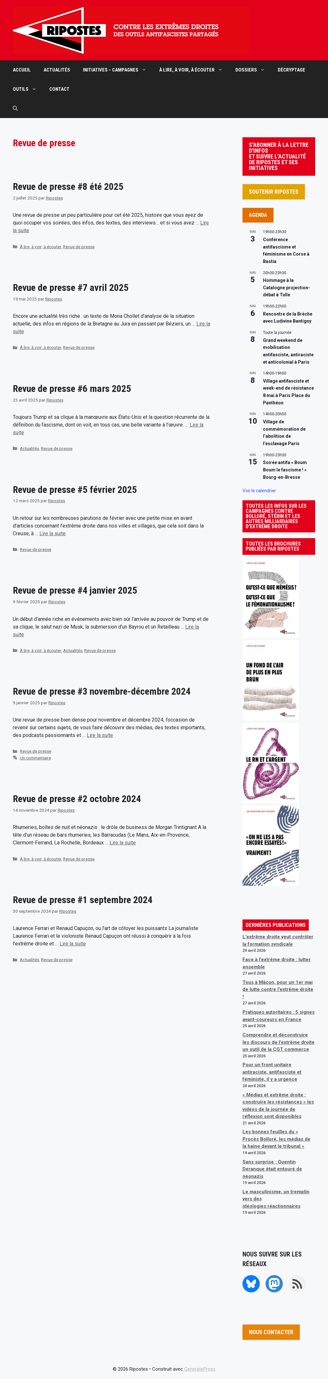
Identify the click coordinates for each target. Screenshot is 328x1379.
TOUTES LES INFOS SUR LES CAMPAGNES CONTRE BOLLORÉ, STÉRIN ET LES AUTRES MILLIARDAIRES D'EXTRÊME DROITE (276, 516)
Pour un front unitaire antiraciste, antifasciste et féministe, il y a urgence (271, 1072)
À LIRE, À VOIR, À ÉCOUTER (194, 70)
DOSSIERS (253, 70)
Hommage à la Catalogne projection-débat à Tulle (286, 287)
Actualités (29, 448)
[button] (15, 108)
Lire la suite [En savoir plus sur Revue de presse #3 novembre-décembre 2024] (100, 735)
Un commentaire (35, 757)
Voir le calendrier (259, 490)
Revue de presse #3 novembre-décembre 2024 (102, 691)
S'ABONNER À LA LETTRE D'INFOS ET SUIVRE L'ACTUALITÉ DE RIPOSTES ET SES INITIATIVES (278, 156)
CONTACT (59, 89)
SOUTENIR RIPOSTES (274, 191)
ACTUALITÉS (57, 70)
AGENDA (258, 215)
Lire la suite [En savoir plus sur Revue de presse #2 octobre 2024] (123, 843)
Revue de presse (78, 246)
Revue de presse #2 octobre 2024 (77, 798)
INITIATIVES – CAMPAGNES (118, 70)
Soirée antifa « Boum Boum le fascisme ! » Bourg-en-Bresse (285, 469)
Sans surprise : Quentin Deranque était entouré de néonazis (272, 1169)
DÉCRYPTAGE (291, 70)
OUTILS (28, 89)
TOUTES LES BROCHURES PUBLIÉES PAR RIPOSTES (273, 546)
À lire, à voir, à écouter (40, 246)
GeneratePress (200, 1369)
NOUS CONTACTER (271, 1332)
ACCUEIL (22, 70)
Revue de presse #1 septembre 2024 (82, 899)
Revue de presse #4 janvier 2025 (75, 590)
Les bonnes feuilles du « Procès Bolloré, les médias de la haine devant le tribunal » (276, 1139)
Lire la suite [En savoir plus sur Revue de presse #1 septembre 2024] (73, 944)
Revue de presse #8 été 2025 (68, 186)
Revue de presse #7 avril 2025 (70, 287)
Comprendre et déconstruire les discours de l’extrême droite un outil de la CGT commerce (278, 1042)
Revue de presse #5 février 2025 (75, 489)
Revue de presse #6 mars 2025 (72, 388)
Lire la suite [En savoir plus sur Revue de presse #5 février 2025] (52, 533)
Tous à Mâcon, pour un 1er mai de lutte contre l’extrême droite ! (277, 989)
